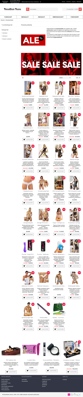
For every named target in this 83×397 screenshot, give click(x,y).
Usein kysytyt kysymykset (7, 386)
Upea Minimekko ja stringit (74, 254)
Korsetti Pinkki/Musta (59, 128)
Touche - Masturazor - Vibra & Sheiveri (43, 254)
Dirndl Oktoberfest (43, 128)
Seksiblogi (44, 384)
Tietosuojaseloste (5, 389)
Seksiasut (4, 36)
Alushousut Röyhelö (28, 96)
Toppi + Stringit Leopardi (59, 223)
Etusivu (3, 20)
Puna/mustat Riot (43, 191)
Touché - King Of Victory (28, 254)
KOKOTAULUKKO (46, 379)
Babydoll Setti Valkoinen (59, 96)
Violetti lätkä (43, 317)
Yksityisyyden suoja (5, 383)
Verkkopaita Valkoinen (74, 286)
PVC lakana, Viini (11, 360)
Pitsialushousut (28, 191)
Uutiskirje (65, 379)
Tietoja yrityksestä (5, 379)
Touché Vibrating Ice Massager (59, 254)
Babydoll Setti (43, 96)
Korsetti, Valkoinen (28, 159)
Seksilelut (4, 33)
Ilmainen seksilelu (6, 39)
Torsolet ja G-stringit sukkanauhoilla (74, 223)
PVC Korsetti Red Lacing (59, 191)
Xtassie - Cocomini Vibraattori (59, 317)
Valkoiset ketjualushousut (43, 286)
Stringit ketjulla (28, 223)
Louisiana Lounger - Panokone (72, 360)
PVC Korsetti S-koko (74, 191)
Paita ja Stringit (74, 159)
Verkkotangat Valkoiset (28, 317)
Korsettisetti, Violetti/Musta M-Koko (43, 159)
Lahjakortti (44, 381)
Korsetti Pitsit (74, 128)
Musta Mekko (59, 159)
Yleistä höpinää (4, 388)
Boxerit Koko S (28, 128)
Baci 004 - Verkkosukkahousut (74, 96)
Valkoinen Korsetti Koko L (28, 286)
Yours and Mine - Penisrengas (52, 360)
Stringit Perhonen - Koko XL (43, 223)
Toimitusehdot (4, 381)
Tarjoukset (44, 383)
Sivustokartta (25, 381)
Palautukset (4, 384)
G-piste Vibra (31, 360)
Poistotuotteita (9, 20)
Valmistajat (24, 379)
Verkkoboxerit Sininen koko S (59, 286)
